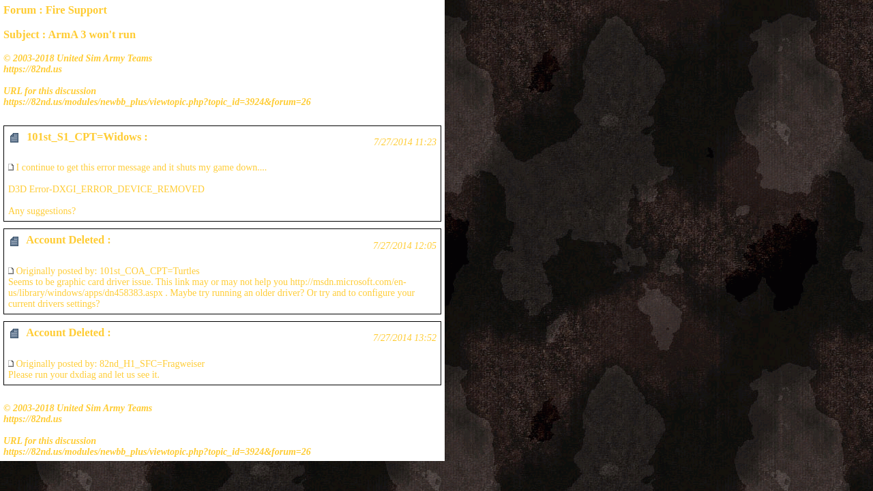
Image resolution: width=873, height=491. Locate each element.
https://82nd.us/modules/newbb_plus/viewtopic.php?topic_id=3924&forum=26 (157, 102)
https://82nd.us (32, 69)
